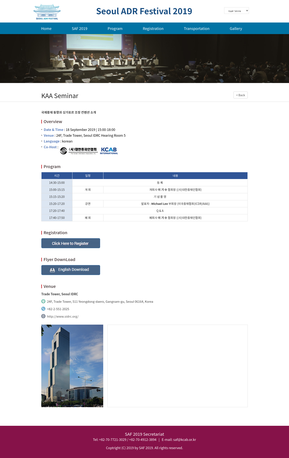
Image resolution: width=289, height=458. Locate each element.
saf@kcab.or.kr (184, 439)
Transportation (197, 28)
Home (46, 28)
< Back (240, 95)
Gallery (236, 28)
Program (115, 28)
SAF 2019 (80, 28)
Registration (153, 28)
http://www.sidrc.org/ (62, 316)
